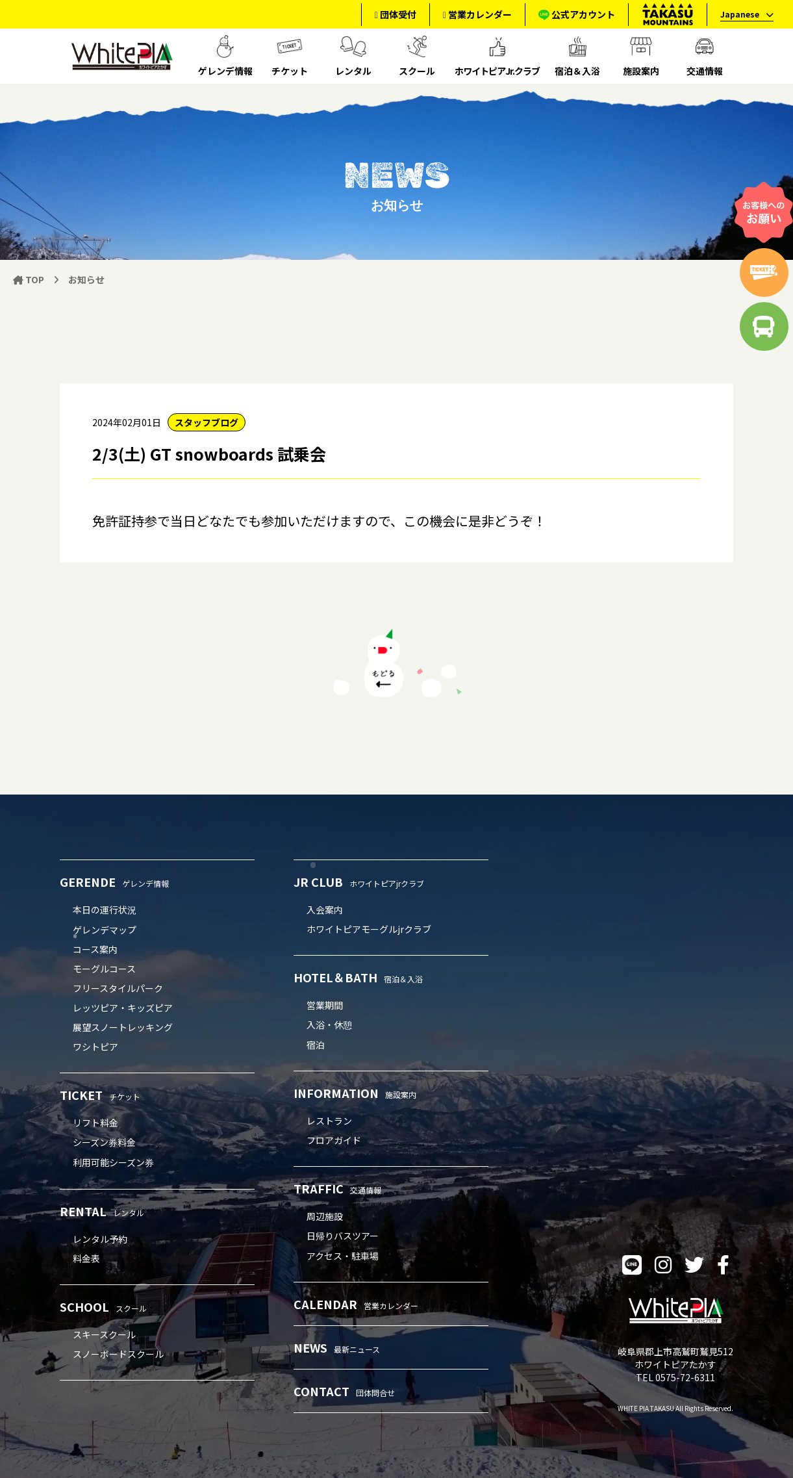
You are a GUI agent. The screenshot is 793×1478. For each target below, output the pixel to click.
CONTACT (344, 1390)
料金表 (86, 1258)
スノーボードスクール (118, 1353)
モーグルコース (104, 968)
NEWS (337, 1347)
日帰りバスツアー (343, 1235)
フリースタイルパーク (118, 988)
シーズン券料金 (104, 1142)
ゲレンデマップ (104, 929)
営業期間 (325, 1005)
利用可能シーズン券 (113, 1162)
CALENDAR (356, 1303)
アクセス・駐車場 (343, 1255)
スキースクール (104, 1334)
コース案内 (95, 949)
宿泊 (316, 1044)
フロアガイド (334, 1140)
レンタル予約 (100, 1238)
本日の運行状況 (104, 909)
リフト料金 (95, 1122)
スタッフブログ (206, 422)
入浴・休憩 (329, 1024)
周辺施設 (325, 1216)
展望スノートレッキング (123, 1027)
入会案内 (325, 909)
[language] (743, 14)
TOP (28, 279)
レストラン (329, 1120)
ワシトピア (95, 1046)
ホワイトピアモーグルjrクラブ (369, 929)
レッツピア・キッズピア (123, 1007)
